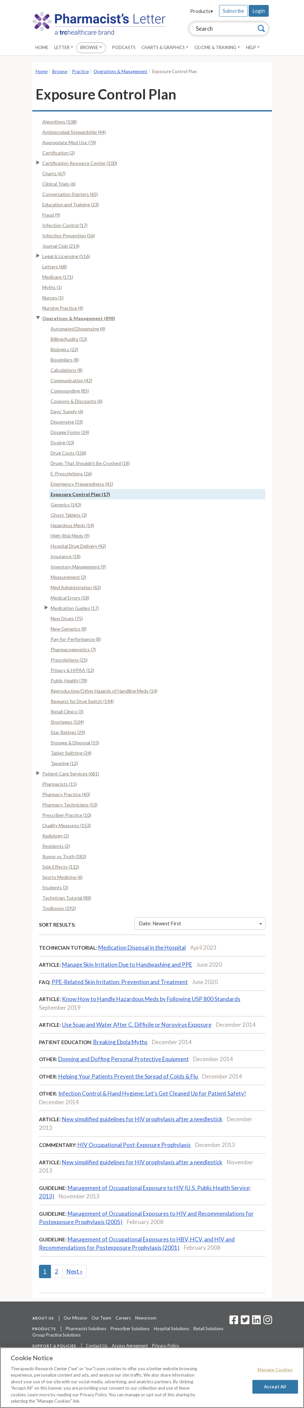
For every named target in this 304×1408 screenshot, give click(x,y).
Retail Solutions (208, 1328)
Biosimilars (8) (65, 360)
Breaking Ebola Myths (120, 1041)
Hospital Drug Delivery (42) (78, 546)
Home (41, 47)
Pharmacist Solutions (86, 1328)
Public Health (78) (69, 680)
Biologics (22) (64, 349)
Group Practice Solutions (56, 1335)
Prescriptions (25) (69, 660)
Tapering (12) (64, 763)
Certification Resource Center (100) (79, 163)
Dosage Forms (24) (70, 432)
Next (75, 1271)
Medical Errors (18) (70, 598)
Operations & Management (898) (78, 318)
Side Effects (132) (60, 867)
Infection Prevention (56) (68, 235)
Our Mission (75, 1318)
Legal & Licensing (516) (66, 256)
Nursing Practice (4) (62, 308)
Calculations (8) (67, 370)
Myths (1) (52, 287)
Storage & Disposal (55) (75, 742)
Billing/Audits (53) (69, 339)
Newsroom (145, 1318)
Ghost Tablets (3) (69, 515)
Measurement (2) (68, 577)
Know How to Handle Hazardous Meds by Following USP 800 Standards (151, 998)
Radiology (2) (55, 836)
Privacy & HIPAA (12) (72, 670)
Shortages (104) (67, 722)
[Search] (261, 28)
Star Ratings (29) (68, 732)
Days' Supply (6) (67, 411)
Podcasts (124, 47)
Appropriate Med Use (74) (69, 142)
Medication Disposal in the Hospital (142, 947)
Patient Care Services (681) (70, 773)
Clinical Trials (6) (59, 184)
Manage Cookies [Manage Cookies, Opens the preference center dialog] (275, 1369)
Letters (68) (54, 266)
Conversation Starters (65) (70, 194)
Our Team (101, 1318)
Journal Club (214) (61, 246)
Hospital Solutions (171, 1328)
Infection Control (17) (65, 225)
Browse (91, 47)
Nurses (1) (53, 297)
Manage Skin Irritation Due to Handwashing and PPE (127, 964)
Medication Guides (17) (75, 608)
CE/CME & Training (217, 47)
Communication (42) (71, 380)
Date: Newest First (200, 923)
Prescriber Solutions (130, 1328)
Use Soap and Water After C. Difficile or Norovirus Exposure (136, 1024)
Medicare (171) (57, 277)
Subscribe (233, 11)
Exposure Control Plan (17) (80, 494)
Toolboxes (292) (59, 908)
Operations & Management (121, 71)
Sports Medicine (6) (62, 877)
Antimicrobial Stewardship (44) (74, 132)
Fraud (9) (51, 215)
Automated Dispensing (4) (78, 328)
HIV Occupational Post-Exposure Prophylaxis (134, 1144)
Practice (80, 71)
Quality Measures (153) (66, 825)
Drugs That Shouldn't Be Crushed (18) (90, 463)
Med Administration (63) (76, 587)
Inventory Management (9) (78, 566)
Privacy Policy (165, 1345)
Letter (63, 47)
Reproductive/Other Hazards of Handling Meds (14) (104, 691)
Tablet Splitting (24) (71, 753)
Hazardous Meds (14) (72, 525)
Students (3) (55, 887)
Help (253, 47)
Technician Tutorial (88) (66, 898)
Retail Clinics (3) (67, 711)
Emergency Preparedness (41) (82, 484)
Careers (123, 1318)
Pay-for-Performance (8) (76, 639)
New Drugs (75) (67, 618)
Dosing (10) (62, 442)
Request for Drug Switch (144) (82, 701)
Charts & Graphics (165, 47)
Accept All (275, 1386)
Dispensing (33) (67, 422)
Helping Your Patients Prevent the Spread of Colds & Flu (128, 1076)
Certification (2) (58, 153)
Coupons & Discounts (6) (77, 401)
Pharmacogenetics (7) (73, 649)
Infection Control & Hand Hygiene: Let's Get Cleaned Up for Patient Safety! (152, 1093)
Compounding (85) (70, 391)
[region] (152, 1377)
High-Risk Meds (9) (70, 535)
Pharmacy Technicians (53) (70, 804)
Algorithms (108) (59, 122)
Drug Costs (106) (68, 453)
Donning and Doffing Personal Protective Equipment (123, 1059)
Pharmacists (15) (59, 784)
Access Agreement (130, 1345)
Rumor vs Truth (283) (64, 856)
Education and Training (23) (70, 204)
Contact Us (97, 1345)
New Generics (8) (69, 629)
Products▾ (201, 11)
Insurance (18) (66, 556)
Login (258, 11)
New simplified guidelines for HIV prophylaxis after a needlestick (142, 1119)
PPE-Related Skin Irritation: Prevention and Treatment (120, 981)
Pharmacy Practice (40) (66, 794)
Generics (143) (66, 504)
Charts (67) (54, 173)
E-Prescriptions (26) (71, 473)
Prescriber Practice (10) (66, 815)
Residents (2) (56, 846)
